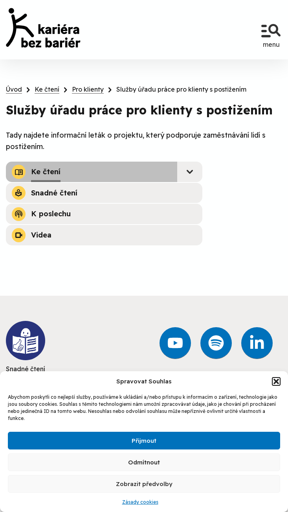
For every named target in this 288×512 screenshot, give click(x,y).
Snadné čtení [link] (25, 347)
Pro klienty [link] (88, 89)
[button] (276, 381)
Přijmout (144, 440)
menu (271, 32)
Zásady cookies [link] (140, 502)
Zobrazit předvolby (144, 484)
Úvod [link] (14, 89)
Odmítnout (144, 462)
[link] (43, 28)
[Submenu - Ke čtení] (189, 172)
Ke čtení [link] (47, 89)
